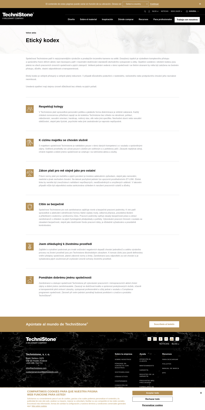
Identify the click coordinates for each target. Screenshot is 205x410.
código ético (121, 376)
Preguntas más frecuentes (147, 380)
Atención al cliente (145, 360)
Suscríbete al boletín (163, 324)
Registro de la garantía (147, 375)
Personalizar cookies (152, 405)
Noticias (164, 11)
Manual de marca (167, 369)
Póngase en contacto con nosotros (122, 365)
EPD (164, 374)
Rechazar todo (152, 399)
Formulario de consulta (147, 386)
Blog (155, 11)
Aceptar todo (152, 393)
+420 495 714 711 (34, 363)
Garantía (144, 370)
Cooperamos (121, 381)
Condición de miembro (121, 385)
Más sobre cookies (39, 406)
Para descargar (170, 360)
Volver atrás (31, 33)
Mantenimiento (147, 365)
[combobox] (136, 4)
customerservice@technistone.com (42, 372)
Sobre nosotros (123, 360)
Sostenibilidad (122, 372)
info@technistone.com (36, 368)
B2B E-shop (176, 11)
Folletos (166, 364)
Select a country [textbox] (133, 4)
